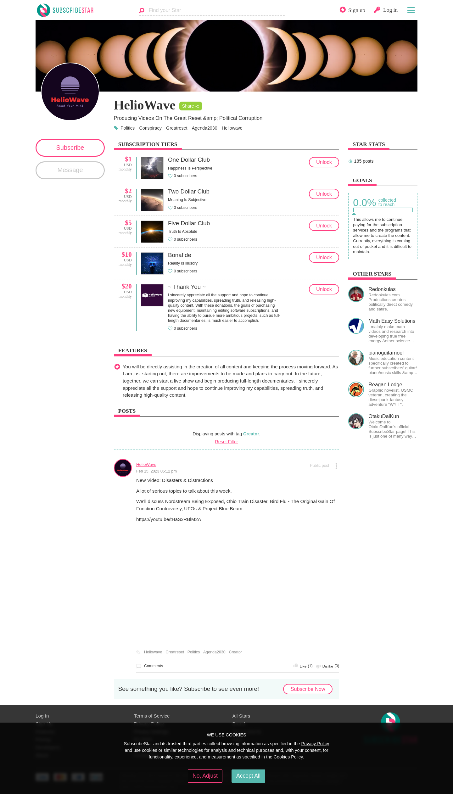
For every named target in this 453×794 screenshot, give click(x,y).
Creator (251, 433)
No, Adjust (205, 776)
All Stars (241, 716)
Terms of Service (152, 716)
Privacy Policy (315, 743)
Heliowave (232, 128)
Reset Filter (226, 441)
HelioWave (146, 464)
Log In (42, 716)
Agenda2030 (204, 128)
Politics (127, 128)
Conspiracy (150, 128)
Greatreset (176, 128)
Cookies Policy (288, 756)
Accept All (248, 776)
